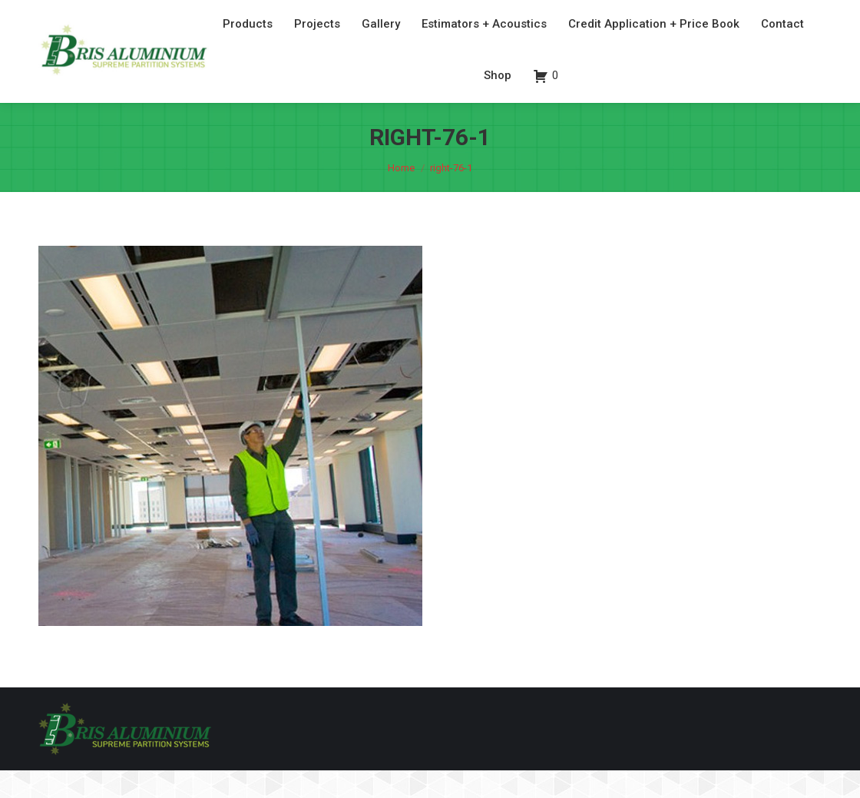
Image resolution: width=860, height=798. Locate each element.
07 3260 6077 (734, 14)
